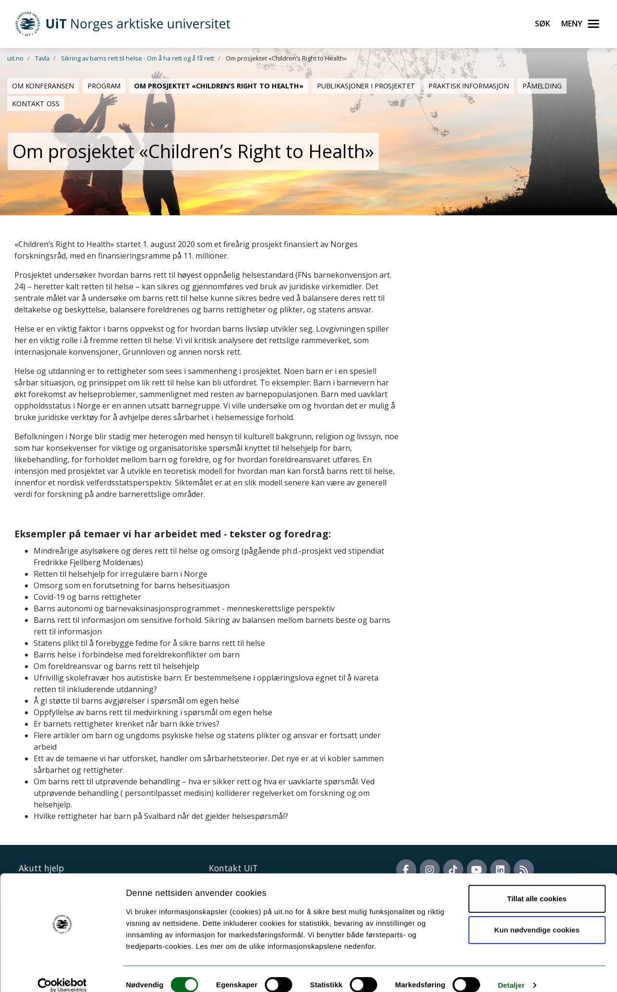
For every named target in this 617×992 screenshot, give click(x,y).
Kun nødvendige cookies (537, 918)
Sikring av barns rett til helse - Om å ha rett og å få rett (137, 58)
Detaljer (511, 973)
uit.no (15, 58)
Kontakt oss (36, 103)
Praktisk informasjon (468, 85)
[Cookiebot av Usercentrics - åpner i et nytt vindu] (62, 973)
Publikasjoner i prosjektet (366, 85)
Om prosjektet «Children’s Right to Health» (218, 85)
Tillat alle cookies (537, 886)
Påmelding (542, 85)
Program (104, 85)
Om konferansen (43, 85)
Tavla (42, 58)
